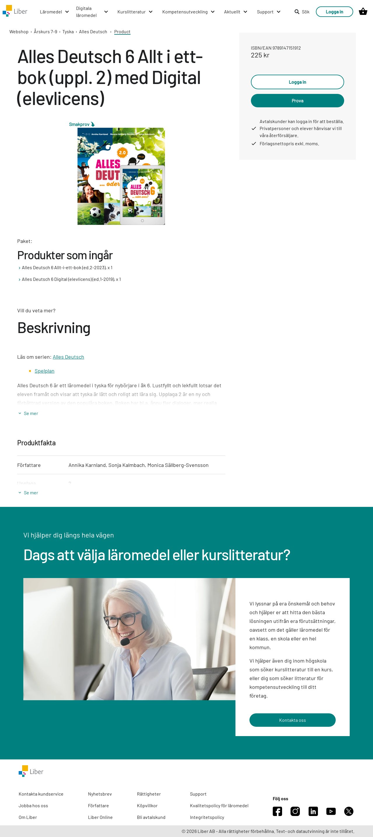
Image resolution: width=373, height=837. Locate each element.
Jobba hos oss (33, 805)
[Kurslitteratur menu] (135, 11)
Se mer (31, 413)
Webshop (19, 31)
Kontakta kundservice (41, 793)
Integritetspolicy (207, 817)
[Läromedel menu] (55, 11)
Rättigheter (149, 793)
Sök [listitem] (301, 11)
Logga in (334, 11)
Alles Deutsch (93, 31)
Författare (98, 805)
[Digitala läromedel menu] (92, 11)
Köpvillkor (147, 805)
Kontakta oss (292, 720)
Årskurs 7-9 (45, 31)
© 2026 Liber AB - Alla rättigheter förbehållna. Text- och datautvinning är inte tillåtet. (268, 831)
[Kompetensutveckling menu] (188, 11)
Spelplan (44, 370)
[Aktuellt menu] (236, 11)
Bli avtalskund (151, 817)
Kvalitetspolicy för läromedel (219, 805)
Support (198, 793)
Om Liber (28, 817)
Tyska (68, 31)
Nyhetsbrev (100, 793)
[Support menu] (269, 11)
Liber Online (100, 817)
